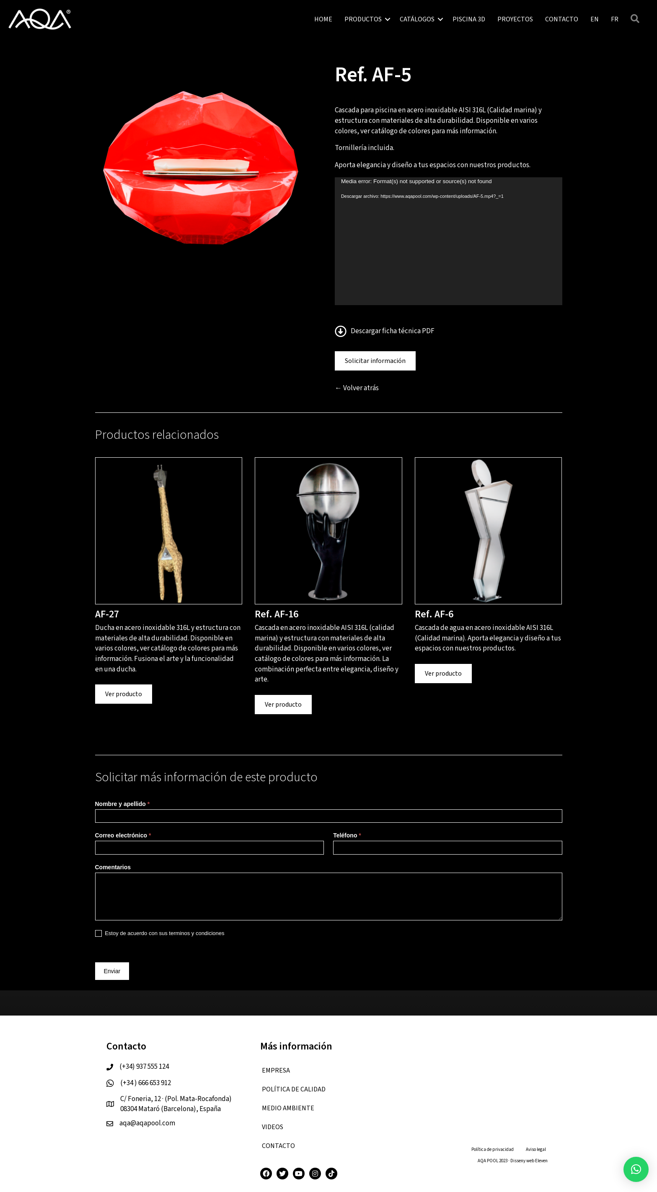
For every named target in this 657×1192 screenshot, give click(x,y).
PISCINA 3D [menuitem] (469, 19)
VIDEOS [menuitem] (272, 1127)
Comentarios (113, 867)
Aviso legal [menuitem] (536, 1149)
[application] (448, 241)
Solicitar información (375, 360)
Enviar (112, 971)
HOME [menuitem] (323, 19)
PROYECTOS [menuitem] (515, 19)
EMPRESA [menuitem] (276, 1070)
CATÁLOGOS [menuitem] (417, 19)
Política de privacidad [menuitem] (492, 1149)
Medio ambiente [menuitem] (288, 1108)
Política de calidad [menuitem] (294, 1089)
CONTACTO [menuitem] (561, 19)
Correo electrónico (123, 835)
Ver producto (123, 694)
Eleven (541, 1161)
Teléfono (347, 835)
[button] (387, 19)
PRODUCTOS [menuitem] (363, 19)
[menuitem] (595, 19)
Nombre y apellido (122, 804)
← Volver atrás (357, 388)
